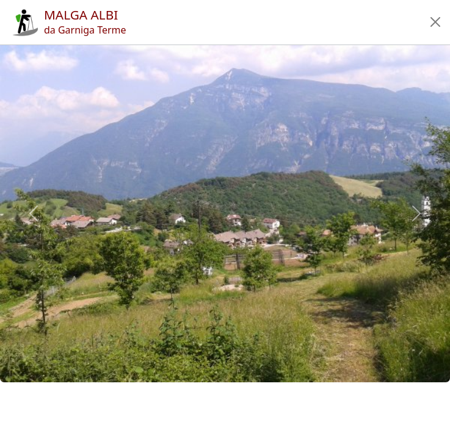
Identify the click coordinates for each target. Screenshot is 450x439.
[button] (435, 22)
